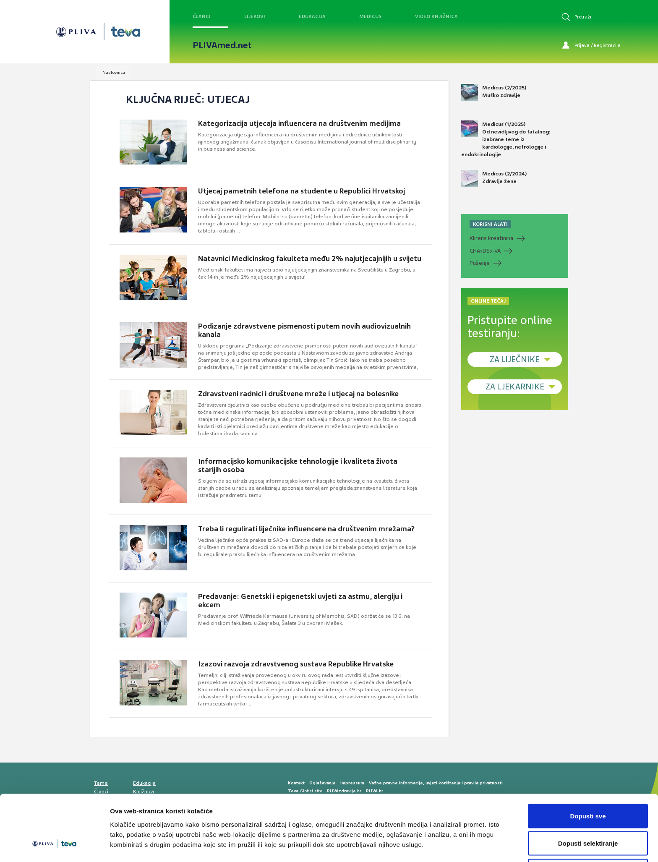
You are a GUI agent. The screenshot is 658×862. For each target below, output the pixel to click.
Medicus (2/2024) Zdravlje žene (494, 178)
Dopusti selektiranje (588, 812)
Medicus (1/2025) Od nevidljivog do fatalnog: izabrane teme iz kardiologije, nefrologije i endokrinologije (506, 139)
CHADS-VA (485, 251)
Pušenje (480, 262)
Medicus (370, 16)
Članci (202, 16)
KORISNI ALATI (490, 224)
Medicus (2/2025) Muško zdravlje (493, 92)
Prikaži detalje (434, 840)
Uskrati (588, 839)
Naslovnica (113, 72)
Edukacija (312, 16)
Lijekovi (254, 16)
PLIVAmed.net (222, 45)
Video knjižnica (436, 16)
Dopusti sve (588, 784)
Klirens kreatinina (491, 238)
